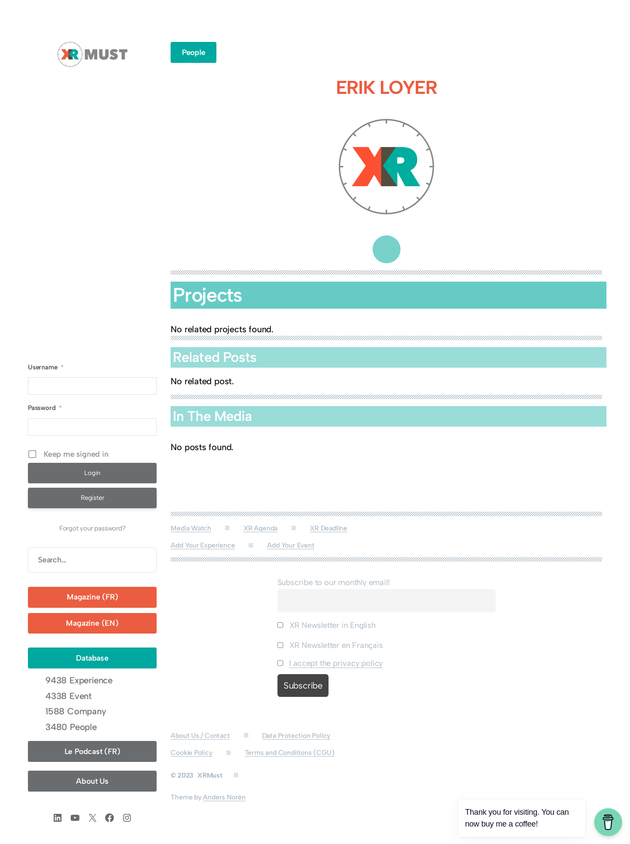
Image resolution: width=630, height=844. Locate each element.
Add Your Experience (203, 545)
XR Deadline (328, 528)
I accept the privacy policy (336, 663)
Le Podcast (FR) (92, 751)
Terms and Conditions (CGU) (290, 752)
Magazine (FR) (92, 596)
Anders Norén (224, 797)
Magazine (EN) (92, 622)
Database (92, 657)
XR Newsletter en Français (330, 645)
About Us (92, 780)
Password (45, 408)
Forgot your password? (92, 528)
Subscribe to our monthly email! (333, 582)
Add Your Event (290, 545)
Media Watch (191, 528)
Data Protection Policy (296, 735)
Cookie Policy (191, 752)
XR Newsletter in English (326, 625)
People (193, 52)
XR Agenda (260, 528)
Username (46, 367)
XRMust (210, 775)
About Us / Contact (200, 735)
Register (92, 498)
